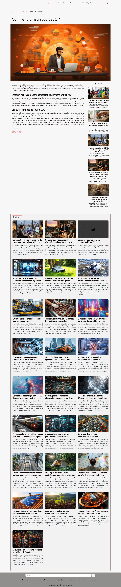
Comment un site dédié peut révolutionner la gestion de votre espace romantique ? (98, 174)
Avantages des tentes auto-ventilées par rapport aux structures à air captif (60, 475)
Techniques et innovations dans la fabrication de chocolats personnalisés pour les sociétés (59, 321)
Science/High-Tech (87, 3)
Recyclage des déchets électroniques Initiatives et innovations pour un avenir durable (92, 436)
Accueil (12, 11)
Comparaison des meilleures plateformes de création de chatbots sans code (57, 436)
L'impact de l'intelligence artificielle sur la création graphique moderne (92, 320)
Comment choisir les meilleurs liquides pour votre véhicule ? (99, 101)
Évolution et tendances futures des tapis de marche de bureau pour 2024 (27, 475)
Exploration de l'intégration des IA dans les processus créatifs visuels (27, 397)
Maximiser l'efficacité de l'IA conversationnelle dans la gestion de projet (28, 280)
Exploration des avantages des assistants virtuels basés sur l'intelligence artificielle (25, 359)
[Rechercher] (58, 575)
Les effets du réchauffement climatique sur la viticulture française (57, 513)
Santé (76, 3)
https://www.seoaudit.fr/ (37, 100)
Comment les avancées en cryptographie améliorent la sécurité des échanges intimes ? (91, 242)
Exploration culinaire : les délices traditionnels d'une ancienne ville (98, 199)
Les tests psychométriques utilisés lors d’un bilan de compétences (92, 474)
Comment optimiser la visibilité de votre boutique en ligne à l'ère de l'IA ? (98, 149)
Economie (56, 3)
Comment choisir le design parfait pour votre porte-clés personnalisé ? (98, 125)
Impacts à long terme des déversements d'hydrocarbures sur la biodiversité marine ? (92, 280)
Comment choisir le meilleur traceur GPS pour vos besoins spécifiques (28, 435)
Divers (98, 3)
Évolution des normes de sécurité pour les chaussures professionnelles (27, 321)
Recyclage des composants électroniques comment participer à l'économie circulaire (60, 398)
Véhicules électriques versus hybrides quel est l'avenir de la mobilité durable (58, 359)
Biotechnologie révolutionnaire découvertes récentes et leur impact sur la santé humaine (93, 398)
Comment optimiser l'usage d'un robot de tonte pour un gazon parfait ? (59, 280)
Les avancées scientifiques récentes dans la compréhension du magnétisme (93, 513)
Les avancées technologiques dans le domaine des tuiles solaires (27, 512)
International (67, 3)
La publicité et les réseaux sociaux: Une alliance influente (27, 551)
